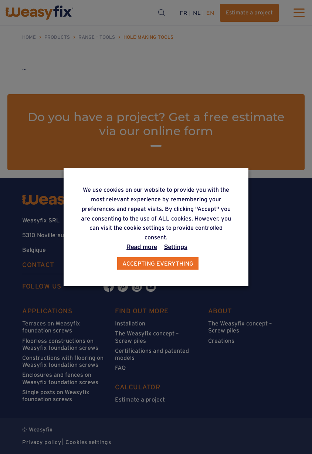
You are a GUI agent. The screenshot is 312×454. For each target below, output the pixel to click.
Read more (141, 247)
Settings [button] (175, 247)
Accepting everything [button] (157, 263)
